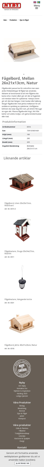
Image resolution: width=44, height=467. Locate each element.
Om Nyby (22, 386)
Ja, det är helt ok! (22, 463)
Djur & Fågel (24, 20)
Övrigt (22, 441)
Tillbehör (22, 431)
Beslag (22, 406)
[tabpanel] (22, 50)
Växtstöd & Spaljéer (22, 438)
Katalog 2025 (22, 393)
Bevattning (22, 408)
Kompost (22, 418)
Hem (5, 20)
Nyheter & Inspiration (22, 391)
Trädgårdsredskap (22, 433)
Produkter (13, 20)
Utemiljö (22, 436)
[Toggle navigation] (38, 6)
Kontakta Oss (22, 388)
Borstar (22, 411)
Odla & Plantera (22, 428)
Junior (22, 416)
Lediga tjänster (22, 396)
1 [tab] (24, 74)
